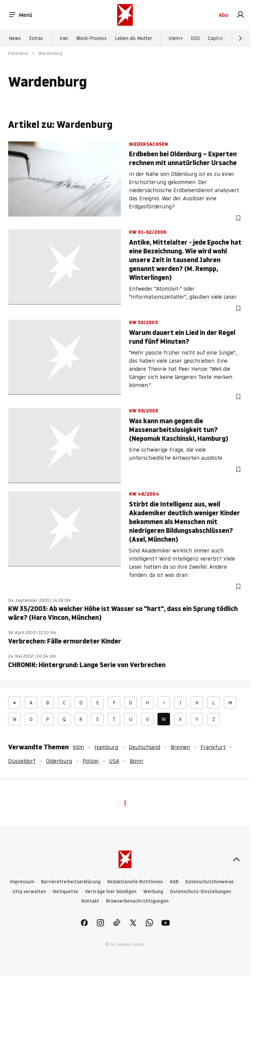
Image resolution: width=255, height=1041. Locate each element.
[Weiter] (240, 38)
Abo (223, 15)
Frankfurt (213, 747)
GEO (195, 38)
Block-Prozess (91, 38)
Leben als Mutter (133, 38)
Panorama (18, 53)
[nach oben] (236, 859)
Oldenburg (59, 760)
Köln (78, 747)
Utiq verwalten (29, 892)
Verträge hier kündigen (110, 892)
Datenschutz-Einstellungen (200, 892)
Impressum (22, 882)
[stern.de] (125, 15)
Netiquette (65, 892)
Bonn (136, 760)
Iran (64, 38)
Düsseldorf (22, 760)
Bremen (180, 747)
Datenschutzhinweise (209, 882)
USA (114, 760)
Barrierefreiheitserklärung (71, 882)
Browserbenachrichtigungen (137, 901)
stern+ (176, 38)
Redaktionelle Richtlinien (135, 882)
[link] (240, 15)
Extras (36, 38)
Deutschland (144, 747)
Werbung (153, 892)
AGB (174, 882)
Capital (215, 38)
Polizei (91, 760)
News (15, 38)
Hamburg (106, 747)
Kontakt (90, 901)
